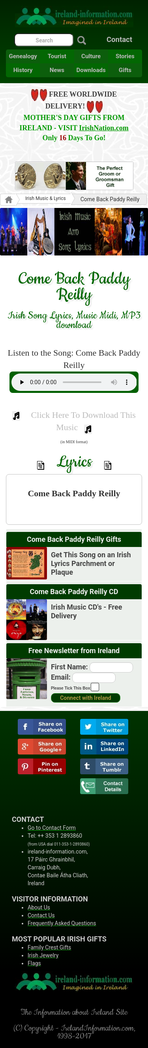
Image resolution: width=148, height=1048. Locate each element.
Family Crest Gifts (49, 947)
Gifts (125, 70)
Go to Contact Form (52, 828)
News (57, 70)
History (23, 70)
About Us (39, 907)
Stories (125, 56)
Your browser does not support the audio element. (74, 382)
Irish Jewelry (43, 955)
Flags (34, 963)
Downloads (91, 70)
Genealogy (23, 56)
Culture (91, 56)
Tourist (57, 56)
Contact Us (41, 915)
